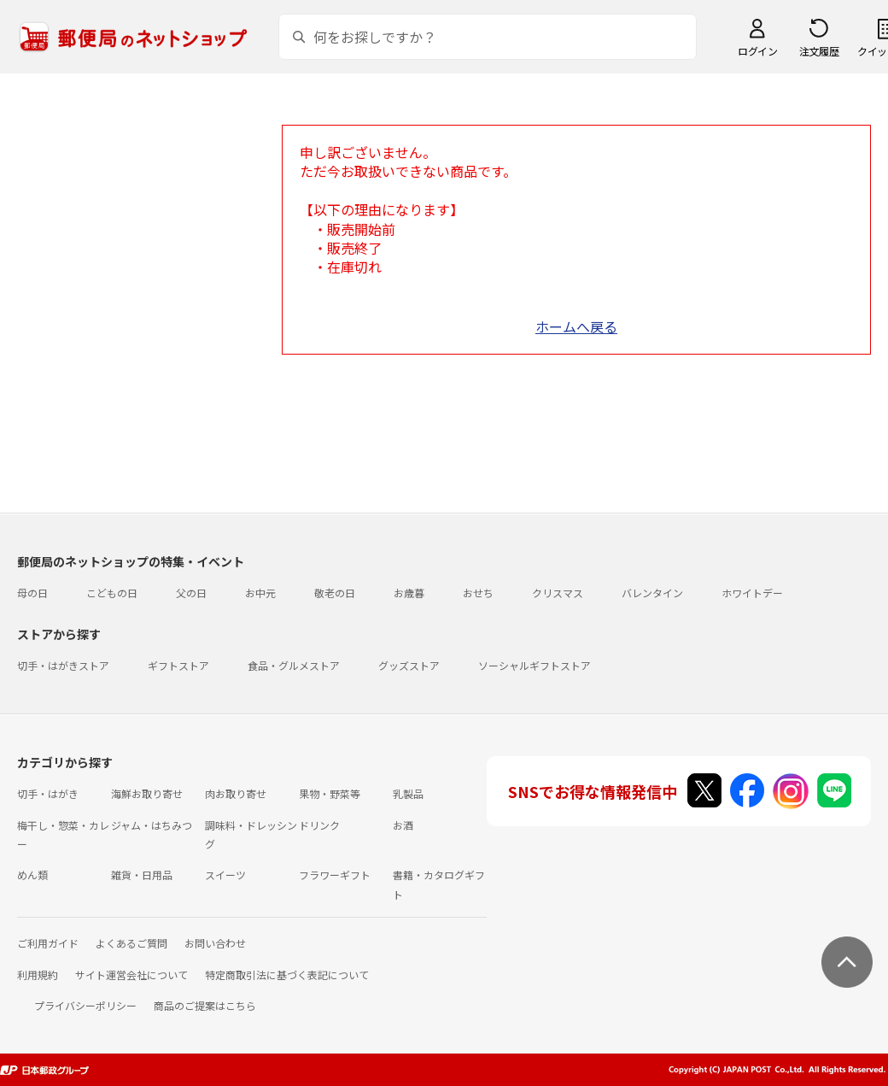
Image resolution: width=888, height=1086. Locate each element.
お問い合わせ (215, 943)
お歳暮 (409, 592)
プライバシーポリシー (85, 1005)
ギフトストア (178, 665)
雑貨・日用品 (141, 874)
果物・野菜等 (329, 793)
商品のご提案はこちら (205, 1005)
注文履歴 (818, 51)
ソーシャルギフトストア (534, 665)
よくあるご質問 (131, 943)
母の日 (32, 592)
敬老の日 (334, 592)
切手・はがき (48, 793)
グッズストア (409, 665)
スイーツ (225, 874)
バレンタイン (652, 592)
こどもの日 (111, 592)
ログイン (757, 51)
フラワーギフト (335, 874)
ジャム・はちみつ (151, 825)
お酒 (403, 825)
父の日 (191, 592)
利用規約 (37, 974)
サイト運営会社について (131, 974)
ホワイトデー (752, 592)
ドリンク (319, 825)
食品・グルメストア (294, 665)
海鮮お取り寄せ (147, 793)
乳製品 (408, 793)
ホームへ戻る (576, 326)
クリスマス (557, 592)
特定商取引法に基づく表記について (287, 974)
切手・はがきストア (63, 665)
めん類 (32, 874)
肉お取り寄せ (235, 793)
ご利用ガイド (48, 943)
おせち (478, 592)
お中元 (260, 592)
